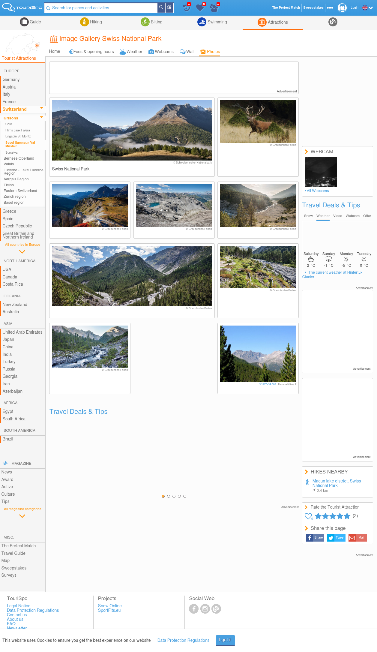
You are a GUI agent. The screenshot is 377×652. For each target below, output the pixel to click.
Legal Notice (18, 606)
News (6, 472)
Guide (35, 22)
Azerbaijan (13, 391)
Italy (6, 94)
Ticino (9, 185)
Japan (8, 340)
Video (337, 216)
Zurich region (15, 197)
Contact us (17, 615)
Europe (11, 71)
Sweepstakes (14, 568)
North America (20, 261)
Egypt (8, 412)
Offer (367, 216)
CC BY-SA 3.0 (267, 384)
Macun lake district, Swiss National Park (337, 486)
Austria (9, 87)
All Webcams (318, 191)
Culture (8, 494)
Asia (8, 324)
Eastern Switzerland (20, 191)
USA (7, 270)
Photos (213, 52)
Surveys (8, 575)
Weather (134, 52)
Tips (5, 502)
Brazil (8, 439)
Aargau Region (16, 179)
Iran (6, 384)
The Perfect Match (18, 546)
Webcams (164, 52)
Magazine (21, 464)
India (7, 355)
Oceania (12, 296)
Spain (8, 219)
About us (15, 619)
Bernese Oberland (19, 159)
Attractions (277, 22)
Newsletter (17, 628)
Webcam (353, 216)
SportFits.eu (109, 610)
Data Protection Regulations (183, 640)
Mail (361, 537)
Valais (9, 164)
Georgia (10, 376)
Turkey (9, 362)
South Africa (14, 419)
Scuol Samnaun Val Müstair (20, 144)
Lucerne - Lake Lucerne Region (23, 172)
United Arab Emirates (23, 332)
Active (7, 487)
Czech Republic (17, 226)
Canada (10, 277)
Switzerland (15, 109)
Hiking (95, 22)
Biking (156, 22)
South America (19, 431)
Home (54, 52)
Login (354, 7)
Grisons (11, 118)
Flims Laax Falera (17, 130)
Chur (8, 124)
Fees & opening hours (93, 52)
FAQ (11, 624)
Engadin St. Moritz (18, 136)
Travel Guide (13, 553)
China (8, 347)
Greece (9, 211)
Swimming (216, 22)
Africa (10, 403)
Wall (190, 52)
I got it (225, 640)
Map (5, 561)
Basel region (14, 203)
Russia (9, 369)
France (9, 102)
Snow (308, 216)
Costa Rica (13, 284)
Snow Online (110, 606)
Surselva (11, 152)
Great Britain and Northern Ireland (18, 236)
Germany (11, 80)
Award (7, 480)
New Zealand (15, 305)
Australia (11, 312)
